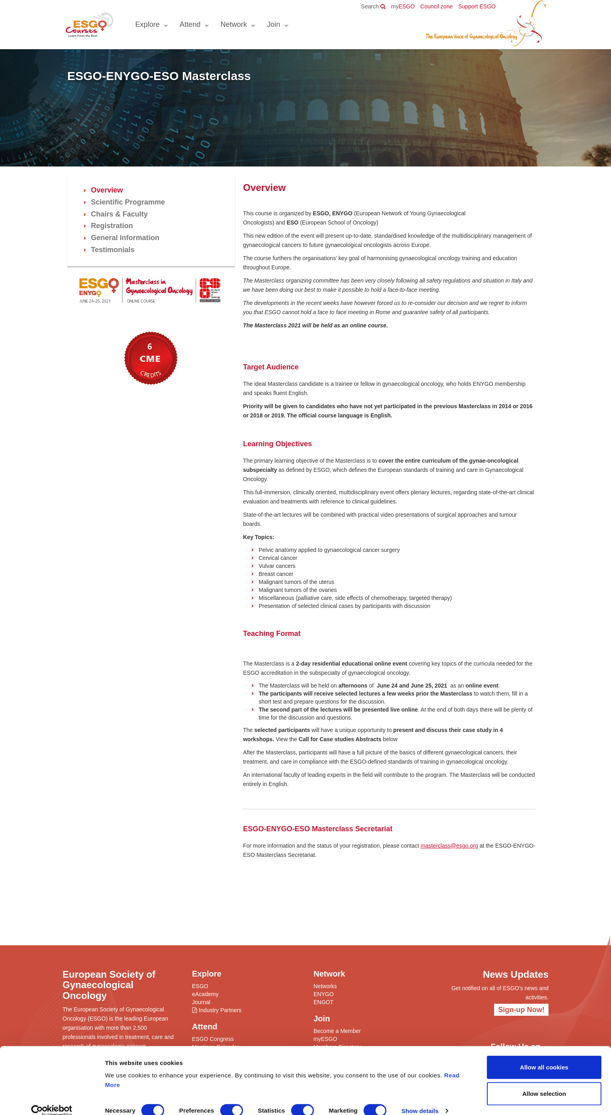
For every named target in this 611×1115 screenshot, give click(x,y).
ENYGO (324, 994)
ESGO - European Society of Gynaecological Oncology (89, 24)
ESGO (403, 6)
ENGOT (324, 1002)
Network (233, 24)
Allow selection (544, 1082)
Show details (420, 1099)
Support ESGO (477, 6)
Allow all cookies (544, 1055)
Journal (201, 1002)
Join (273, 24)
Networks (325, 986)
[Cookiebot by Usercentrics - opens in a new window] (52, 1099)
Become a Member (337, 1031)
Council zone (436, 6)
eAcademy (205, 994)
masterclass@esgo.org (449, 845)
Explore (147, 24)
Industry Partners (220, 1010)
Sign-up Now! (521, 1010)
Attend (189, 24)
